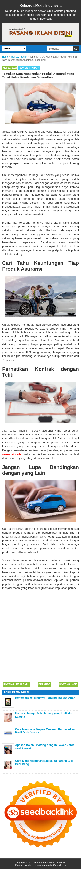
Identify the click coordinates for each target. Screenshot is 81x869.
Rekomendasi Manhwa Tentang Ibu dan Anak (45, 697)
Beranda (44, 684)
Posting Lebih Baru (16, 684)
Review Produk (29, 67)
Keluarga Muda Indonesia (41, 5)
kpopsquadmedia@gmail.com (50, 865)
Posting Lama (68, 684)
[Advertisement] (40, 634)
